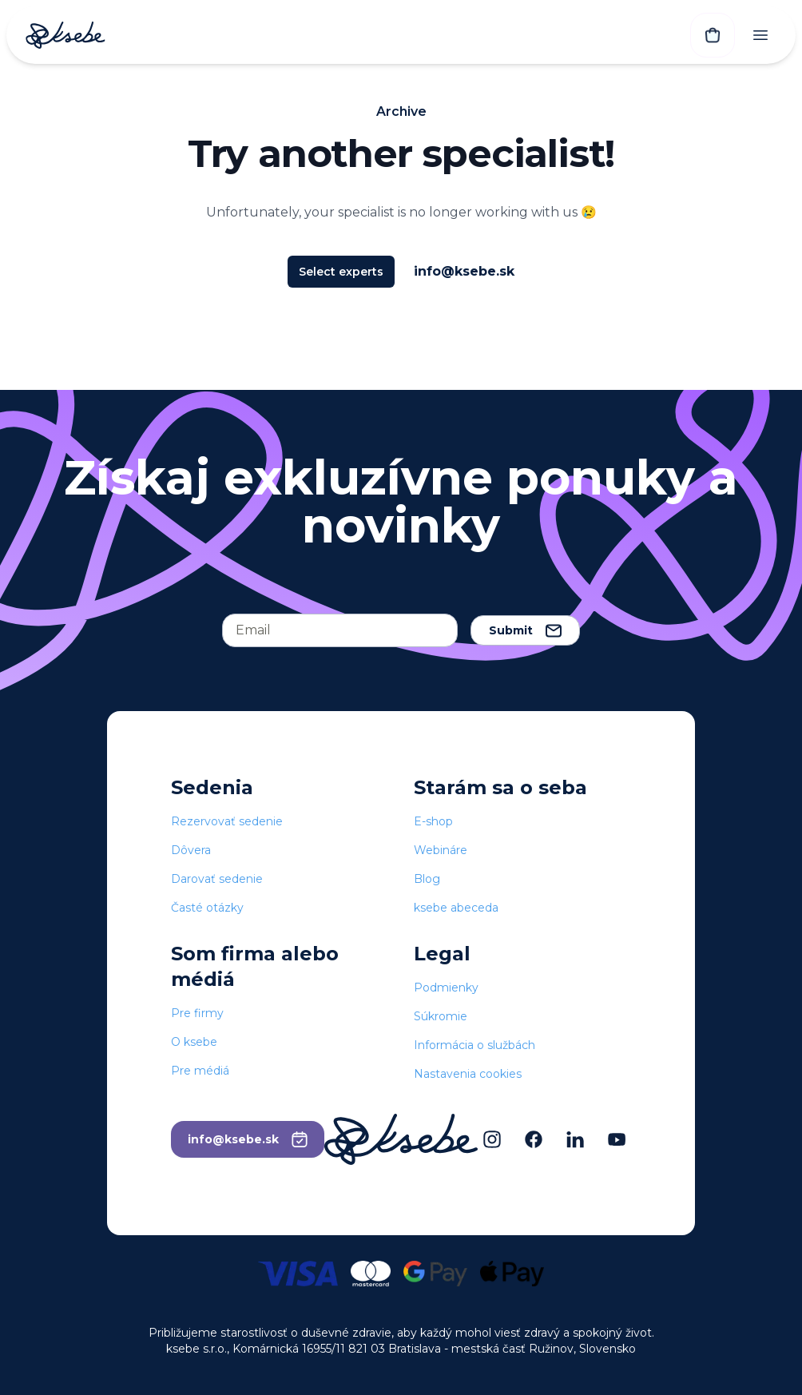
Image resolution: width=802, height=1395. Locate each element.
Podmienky (446, 987)
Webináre (440, 850)
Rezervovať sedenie (227, 821)
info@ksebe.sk (464, 271)
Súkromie (440, 1016)
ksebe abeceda (456, 907)
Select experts (341, 271)
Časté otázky (207, 907)
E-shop (433, 821)
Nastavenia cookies (468, 1074)
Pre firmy (197, 1013)
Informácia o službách (474, 1045)
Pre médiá (200, 1070)
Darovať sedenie (217, 879)
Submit (525, 630)
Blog (427, 879)
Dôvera (191, 850)
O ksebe (194, 1042)
